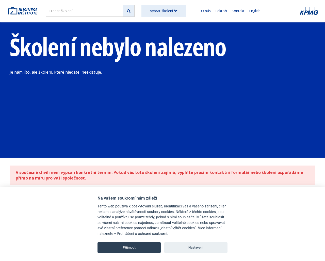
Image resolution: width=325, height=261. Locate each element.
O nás (206, 10)
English (255, 10)
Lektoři (221, 10)
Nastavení (195, 247)
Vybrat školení (163, 10)
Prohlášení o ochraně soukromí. (142, 234)
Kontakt (238, 10)
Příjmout (129, 247)
